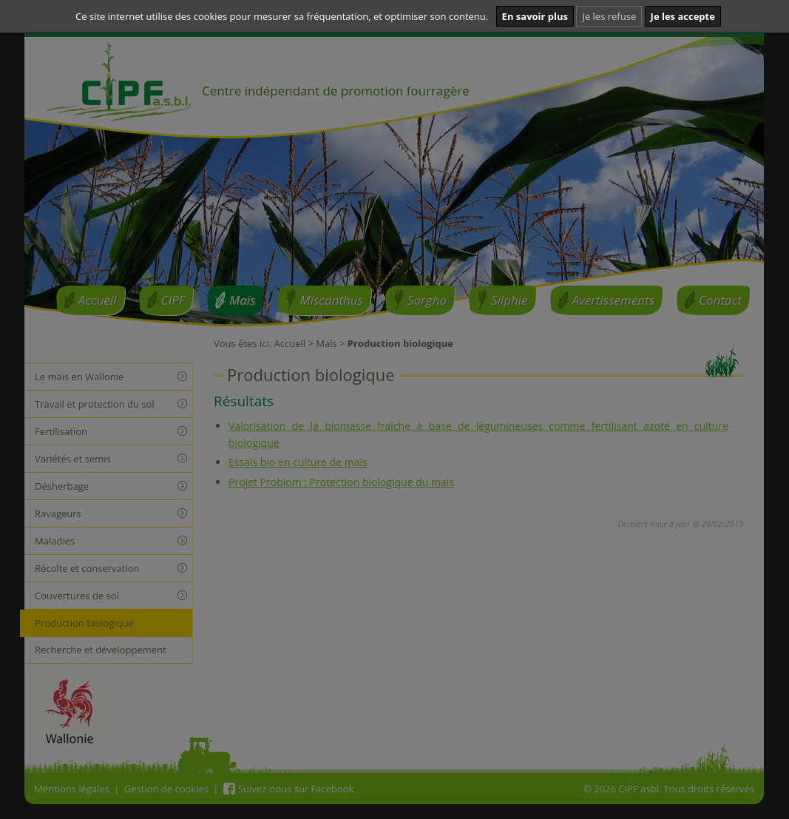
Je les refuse (609, 16)
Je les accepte (683, 16)
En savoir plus (535, 16)
